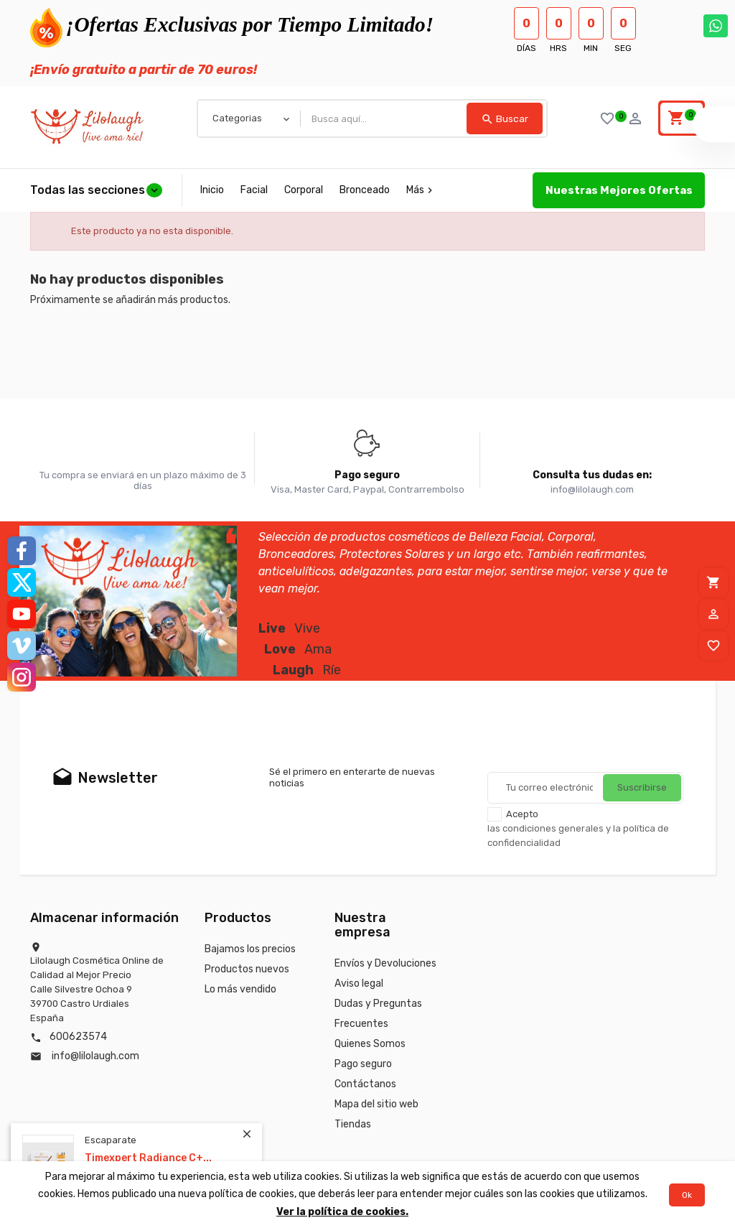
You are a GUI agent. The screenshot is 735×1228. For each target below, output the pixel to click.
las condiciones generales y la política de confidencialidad (578, 835)
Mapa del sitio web (376, 1104)
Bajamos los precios (250, 949)
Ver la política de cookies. (342, 1212)
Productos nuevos (247, 969)
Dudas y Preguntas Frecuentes (378, 1013)
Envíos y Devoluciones (385, 963)
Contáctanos (365, 1084)
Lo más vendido (240, 989)
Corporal (303, 190)
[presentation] (596, 737)
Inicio (212, 190)
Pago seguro (363, 1064)
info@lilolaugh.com (95, 1056)
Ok (687, 1195)
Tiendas (352, 1124)
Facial (254, 190)
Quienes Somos (370, 1044)
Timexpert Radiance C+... (148, 1158)
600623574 (78, 1037)
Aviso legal (358, 983)
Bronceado (365, 190)
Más (421, 190)
